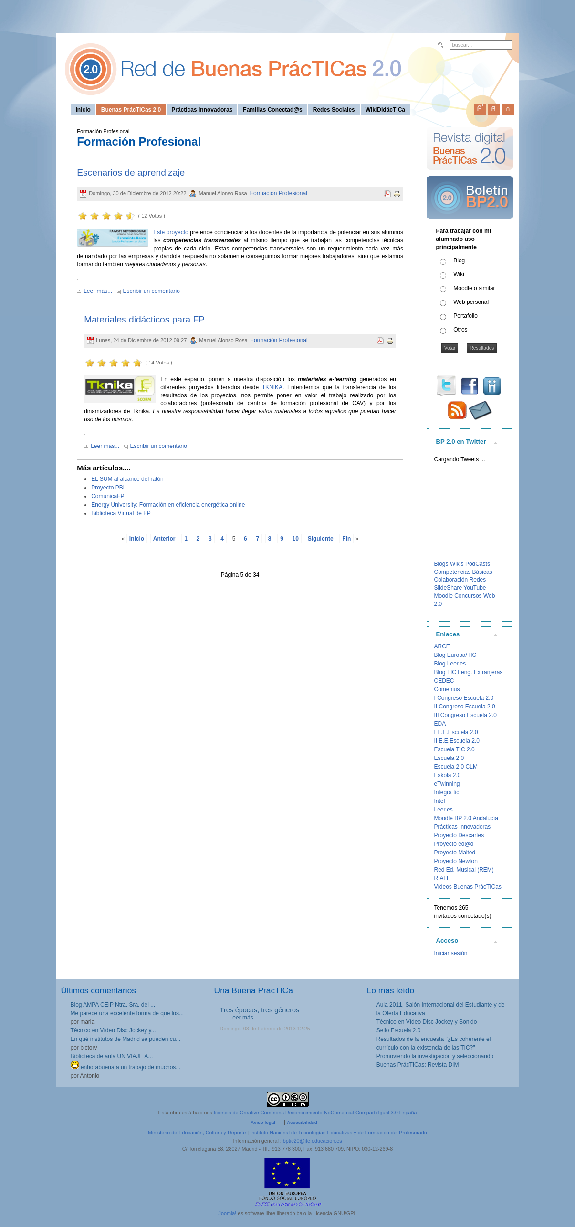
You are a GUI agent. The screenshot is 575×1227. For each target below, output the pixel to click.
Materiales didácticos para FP (144, 319)
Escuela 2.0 (449, 758)
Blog (459, 260)
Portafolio (465, 315)
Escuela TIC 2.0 (454, 749)
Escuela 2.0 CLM (456, 766)
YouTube (474, 587)
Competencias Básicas (463, 572)
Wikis (457, 564)
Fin (346, 538)
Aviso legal (263, 1122)
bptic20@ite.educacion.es (312, 1141)
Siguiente (321, 538)
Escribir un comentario (151, 291)
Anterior (164, 538)
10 (296, 538)
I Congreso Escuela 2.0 (464, 698)
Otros (460, 329)
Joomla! (228, 1213)
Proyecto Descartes (459, 835)
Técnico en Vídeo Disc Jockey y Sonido (426, 1022)
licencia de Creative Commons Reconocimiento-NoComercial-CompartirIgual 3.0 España (315, 1112)
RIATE (442, 878)
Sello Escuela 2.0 (398, 1030)
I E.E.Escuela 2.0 (456, 732)
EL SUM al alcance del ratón (127, 479)
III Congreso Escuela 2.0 (465, 715)
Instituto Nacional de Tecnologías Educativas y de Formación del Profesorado (338, 1132)
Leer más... (98, 291)
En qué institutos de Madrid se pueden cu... (126, 1039)
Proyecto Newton (456, 861)
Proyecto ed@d (454, 844)
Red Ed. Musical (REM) (464, 869)
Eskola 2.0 (447, 775)
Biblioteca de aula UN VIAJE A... (112, 1056)
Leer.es (443, 809)
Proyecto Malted (455, 852)
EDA (440, 723)
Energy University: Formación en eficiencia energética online (168, 504)
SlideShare (448, 587)
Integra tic (447, 792)
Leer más (241, 1017)
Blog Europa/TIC (455, 655)
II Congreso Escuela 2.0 (464, 706)
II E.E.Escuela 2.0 (457, 741)
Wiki (458, 274)
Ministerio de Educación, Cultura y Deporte (197, 1132)
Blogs (441, 564)
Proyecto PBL (108, 487)
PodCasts (477, 564)
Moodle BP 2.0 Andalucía (466, 818)
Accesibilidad (302, 1122)
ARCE (442, 646)
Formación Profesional (278, 193)
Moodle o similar (474, 288)
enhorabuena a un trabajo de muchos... (126, 1067)
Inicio (136, 538)
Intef (439, 801)
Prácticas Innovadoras (462, 826)
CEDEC (444, 680)
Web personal (471, 302)
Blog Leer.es (450, 663)
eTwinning (447, 783)
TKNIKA (272, 387)
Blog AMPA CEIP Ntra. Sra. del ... (113, 1004)
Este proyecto (170, 232)
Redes (478, 579)
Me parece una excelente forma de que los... (127, 1013)
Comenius (447, 689)
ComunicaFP (107, 496)
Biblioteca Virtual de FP (121, 513)
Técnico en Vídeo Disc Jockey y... (113, 1030)
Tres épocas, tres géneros (260, 1010)
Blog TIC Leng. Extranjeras (468, 672)
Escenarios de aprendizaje (131, 172)
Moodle (443, 596)
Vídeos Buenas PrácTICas (468, 887)
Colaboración (451, 579)
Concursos (467, 596)
